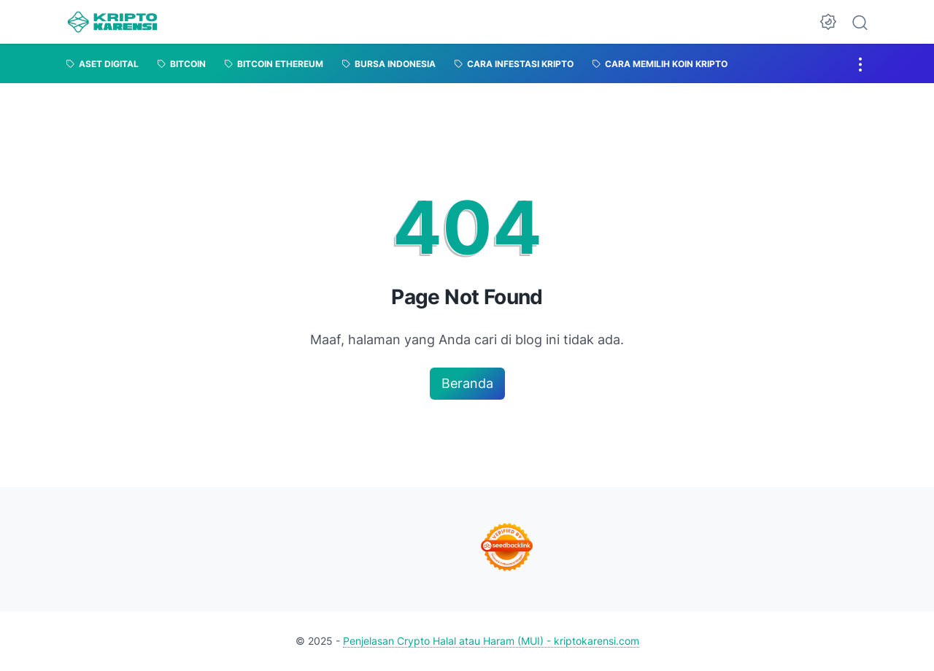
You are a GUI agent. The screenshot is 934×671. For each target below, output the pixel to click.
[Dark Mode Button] (828, 22)
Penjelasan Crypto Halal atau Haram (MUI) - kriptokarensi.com (491, 641)
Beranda (467, 383)
